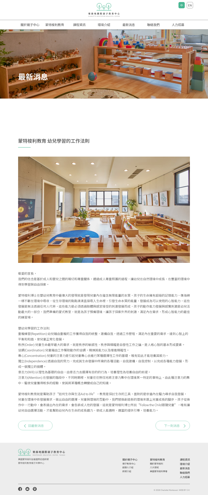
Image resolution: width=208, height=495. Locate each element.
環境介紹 (104, 24)
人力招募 (178, 24)
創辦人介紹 (127, 467)
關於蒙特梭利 (156, 463)
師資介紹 (126, 471)
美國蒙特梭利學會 (158, 471)
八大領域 (154, 467)
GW (188, 490)
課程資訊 (185, 459)
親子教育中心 (129, 463)
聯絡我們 (153, 24)
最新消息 (128, 24)
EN (190, 5)
